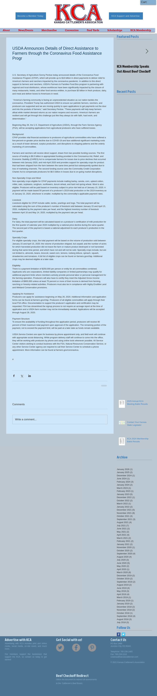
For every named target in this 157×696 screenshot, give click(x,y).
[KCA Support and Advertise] (126, 16)
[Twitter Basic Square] (123, 634)
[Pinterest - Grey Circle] (92, 648)
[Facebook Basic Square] (118, 634)
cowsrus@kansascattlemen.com (124, 657)
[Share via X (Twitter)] (21, 375)
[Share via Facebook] (13, 375)
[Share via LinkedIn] (29, 375)
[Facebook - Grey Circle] (76, 648)
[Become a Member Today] (31, 16)
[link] (147, 2)
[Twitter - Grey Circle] (60, 648)
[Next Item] (146, 51)
